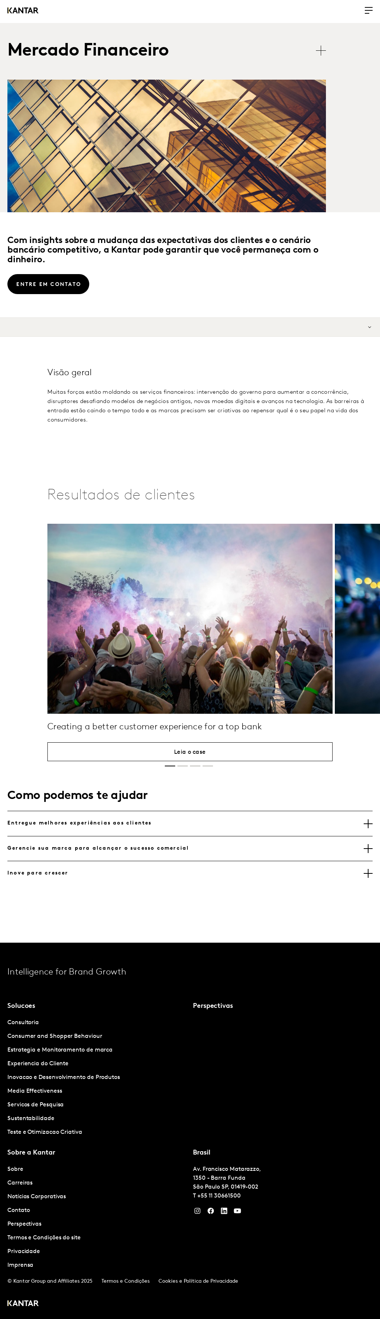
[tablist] (170, 51)
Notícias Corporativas (36, 1197)
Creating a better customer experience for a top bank (154, 751)
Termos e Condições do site (44, 1238)
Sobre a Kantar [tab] (31, 1152)
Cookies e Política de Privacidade (198, 1281)
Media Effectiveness (34, 1091)
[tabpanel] (97, 1077)
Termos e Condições (125, 1281)
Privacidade (23, 1252)
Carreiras (20, 1183)
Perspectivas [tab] (213, 1006)
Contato (18, 1210)
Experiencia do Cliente (38, 1064)
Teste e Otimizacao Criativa (44, 1132)
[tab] (190, 823)
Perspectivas (24, 1224)
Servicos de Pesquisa (35, 1105)
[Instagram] (197, 1212)
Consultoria (23, 1023)
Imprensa (20, 1265)
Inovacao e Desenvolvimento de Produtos (63, 1077)
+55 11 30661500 (219, 1196)
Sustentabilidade (30, 1119)
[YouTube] (224, 1212)
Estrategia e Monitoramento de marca (60, 1050)
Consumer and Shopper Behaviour (54, 1036)
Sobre (15, 1169)
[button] (170, 766)
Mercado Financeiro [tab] (88, 51)
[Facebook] (210, 1212)
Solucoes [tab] (21, 1006)
